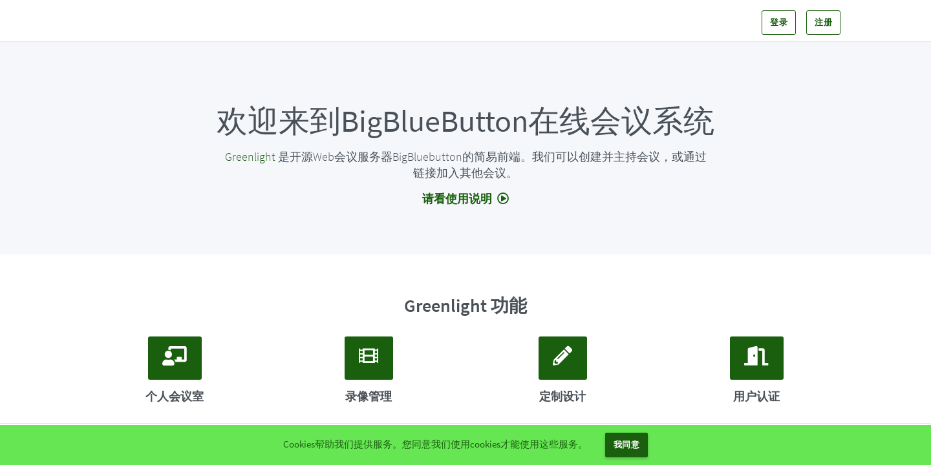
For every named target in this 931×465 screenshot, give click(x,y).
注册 (823, 22)
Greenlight (250, 156)
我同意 (626, 444)
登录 (778, 22)
